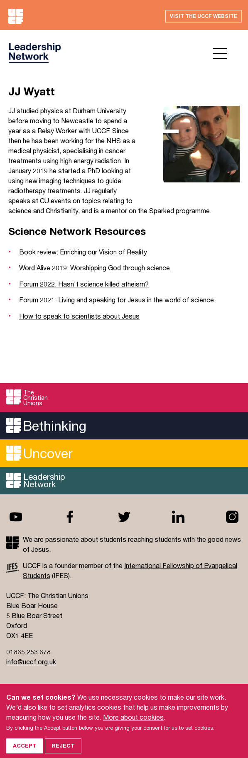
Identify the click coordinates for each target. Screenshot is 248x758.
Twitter (124, 517)
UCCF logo (34, 53)
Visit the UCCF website (203, 16)
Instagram (232, 517)
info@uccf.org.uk (31, 662)
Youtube (15, 517)
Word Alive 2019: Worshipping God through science (94, 268)
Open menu (220, 53)
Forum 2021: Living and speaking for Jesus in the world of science (116, 300)
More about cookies (133, 724)
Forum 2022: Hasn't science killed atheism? (84, 284)
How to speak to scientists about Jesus (79, 316)
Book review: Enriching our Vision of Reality (83, 252)
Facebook (69, 517)
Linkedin (178, 517)
